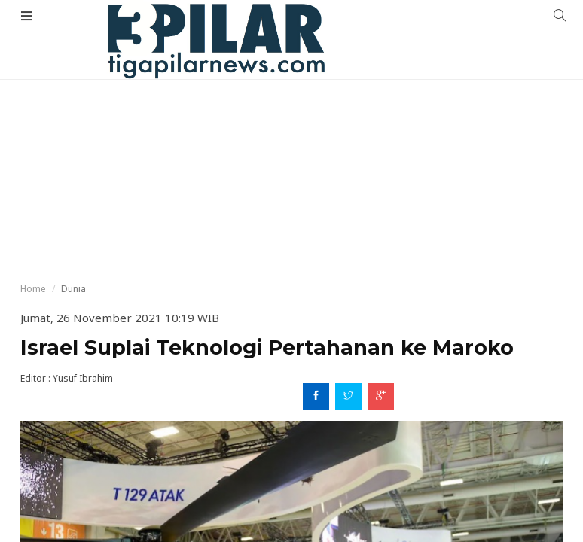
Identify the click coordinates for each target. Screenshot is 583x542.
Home (33, 288)
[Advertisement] (291, 113)
